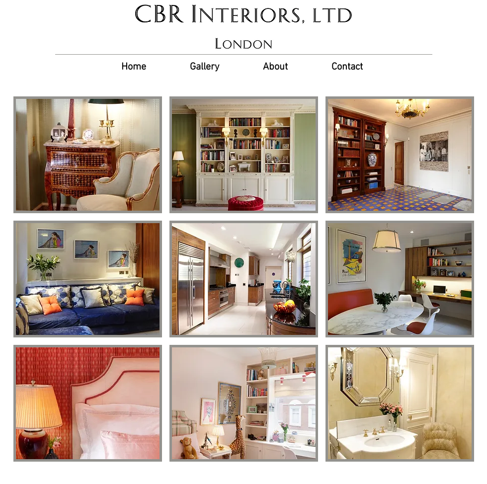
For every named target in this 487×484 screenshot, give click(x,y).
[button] (87, 154)
